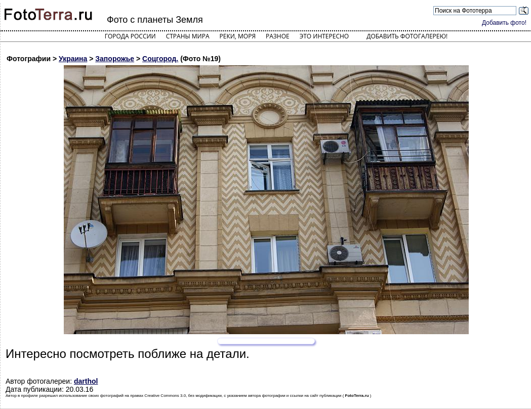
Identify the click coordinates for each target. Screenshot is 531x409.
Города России (130, 36)
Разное (278, 36)
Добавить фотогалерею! (406, 36)
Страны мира (188, 36)
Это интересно (324, 36)
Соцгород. (160, 59)
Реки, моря (238, 36)
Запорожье (114, 59)
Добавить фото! (504, 22)
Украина (73, 59)
